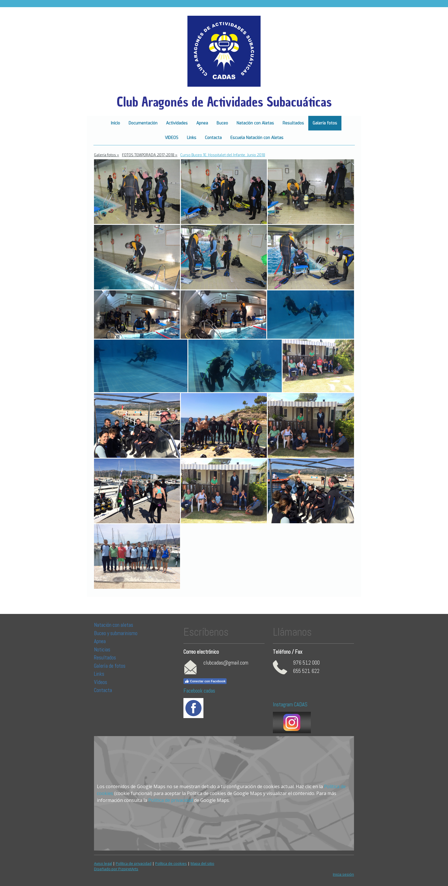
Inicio (115, 123)
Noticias (102, 649)
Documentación (143, 123)
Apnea (202, 123)
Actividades (177, 123)
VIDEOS (171, 137)
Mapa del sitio (202, 863)
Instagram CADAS (290, 704)
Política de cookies (171, 863)
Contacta (213, 137)
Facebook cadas (199, 690)
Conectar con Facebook (205, 681)
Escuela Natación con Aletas (256, 137)
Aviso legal (103, 863)
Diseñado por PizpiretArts (116, 868)
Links (191, 137)
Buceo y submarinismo (115, 633)
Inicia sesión (343, 874)
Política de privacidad (170, 800)
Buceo (222, 123)
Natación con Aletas (255, 123)
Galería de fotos (109, 665)
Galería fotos (325, 123)
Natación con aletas (113, 625)
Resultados (293, 123)
